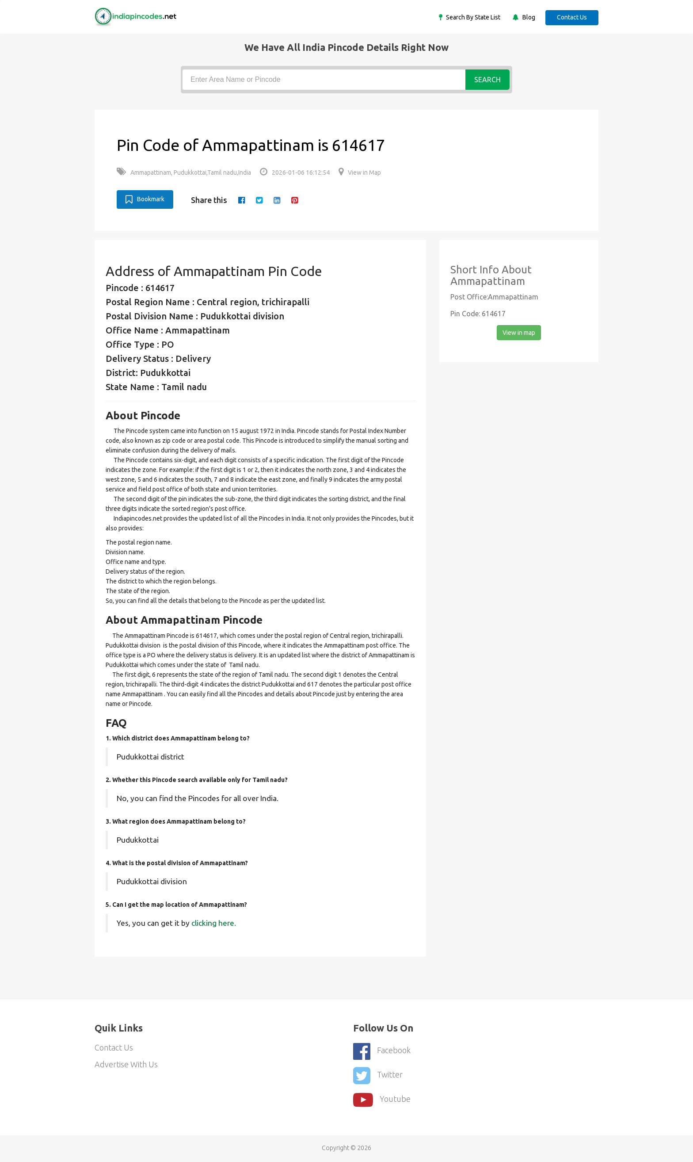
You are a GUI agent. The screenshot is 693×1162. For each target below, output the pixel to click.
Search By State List (472, 17)
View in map (519, 332)
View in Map (360, 172)
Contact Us (572, 17)
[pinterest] (294, 200)
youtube (382, 1100)
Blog (528, 17)
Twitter (378, 1075)
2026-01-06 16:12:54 (295, 172)
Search (487, 80)
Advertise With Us (126, 1064)
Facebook (382, 1051)
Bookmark (145, 199)
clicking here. (213, 923)
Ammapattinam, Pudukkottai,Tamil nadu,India (184, 172)
